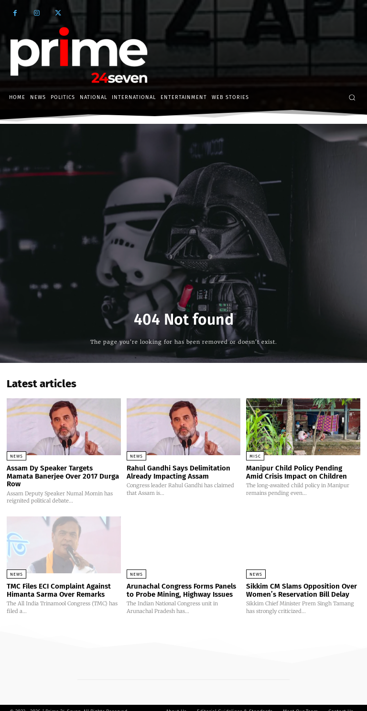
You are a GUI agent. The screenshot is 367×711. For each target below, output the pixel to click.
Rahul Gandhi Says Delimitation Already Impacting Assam (178, 472)
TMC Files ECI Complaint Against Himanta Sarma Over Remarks (59, 582)
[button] (352, 97)
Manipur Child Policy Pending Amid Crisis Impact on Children (296, 472)
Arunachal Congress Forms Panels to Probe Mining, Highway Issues (181, 582)
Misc (255, 456)
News (16, 456)
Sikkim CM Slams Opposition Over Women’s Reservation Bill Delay (301, 582)
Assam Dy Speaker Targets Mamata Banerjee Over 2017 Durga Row (63, 472)
